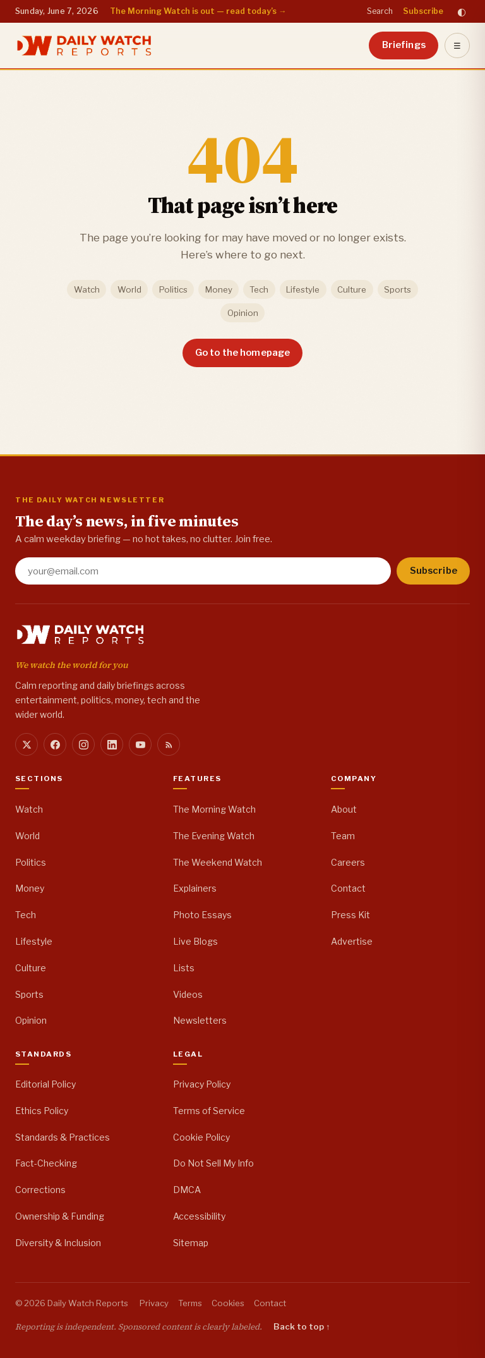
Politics (173, 289)
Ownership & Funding (59, 1216)
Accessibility (199, 1216)
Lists (184, 967)
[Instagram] (83, 744)
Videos (188, 994)
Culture (351, 289)
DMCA (187, 1189)
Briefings (404, 45)
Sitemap (190, 1242)
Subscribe (423, 11)
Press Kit (350, 914)
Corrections (40, 1189)
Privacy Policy (202, 1084)
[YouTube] (140, 744)
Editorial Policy (45, 1084)
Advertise (352, 941)
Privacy (154, 1303)
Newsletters (200, 1020)
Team (343, 835)
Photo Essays (202, 914)
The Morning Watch (214, 809)
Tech (258, 289)
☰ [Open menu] (457, 46)
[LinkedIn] (111, 744)
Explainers (195, 888)
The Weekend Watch (217, 862)
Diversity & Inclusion (58, 1242)
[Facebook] (55, 744)
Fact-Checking (46, 1163)
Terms (190, 1303)
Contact (348, 888)
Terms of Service (209, 1110)
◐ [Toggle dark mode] (461, 11)
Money (218, 289)
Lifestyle (303, 289)
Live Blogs (195, 941)
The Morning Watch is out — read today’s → (198, 11)
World (129, 289)
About (344, 809)
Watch (87, 289)
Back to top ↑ (301, 1326)
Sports (397, 289)
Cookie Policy (201, 1137)
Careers (348, 862)
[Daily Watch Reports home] (84, 45)
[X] (26, 744)
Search (380, 11)
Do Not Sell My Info (213, 1163)
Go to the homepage (242, 352)
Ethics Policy (41, 1110)
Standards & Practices (62, 1137)
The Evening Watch (213, 835)
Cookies (228, 1303)
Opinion (242, 313)
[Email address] (203, 571)
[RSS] (168, 744)
